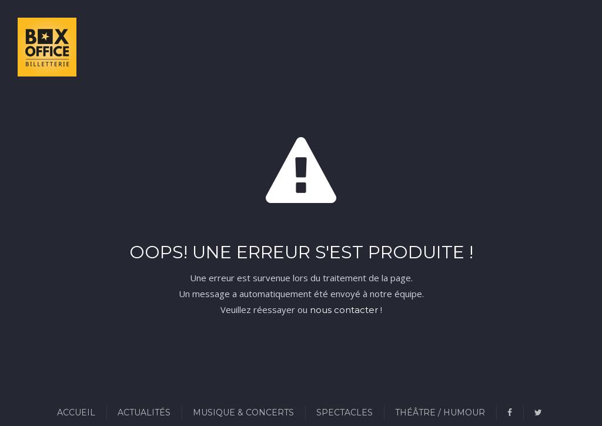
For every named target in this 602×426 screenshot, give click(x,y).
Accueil (76, 412)
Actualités (144, 412)
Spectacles (344, 412)
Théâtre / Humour (440, 412)
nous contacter (344, 309)
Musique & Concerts (243, 412)
